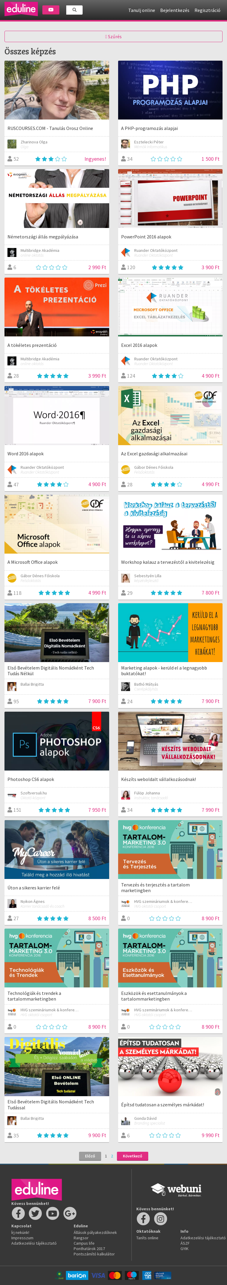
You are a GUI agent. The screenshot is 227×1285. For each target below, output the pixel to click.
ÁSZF (185, 1243)
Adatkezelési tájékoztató (34, 1243)
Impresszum (22, 1237)
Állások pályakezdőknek (95, 1232)
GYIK (184, 1248)
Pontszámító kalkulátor (94, 1254)
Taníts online (147, 1237)
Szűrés (113, 36)
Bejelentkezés (174, 10)
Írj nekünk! (20, 1232)
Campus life (84, 1243)
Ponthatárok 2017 (89, 1248)
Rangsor (81, 1237)
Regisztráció (207, 10)
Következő (132, 1156)
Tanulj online (141, 10)
